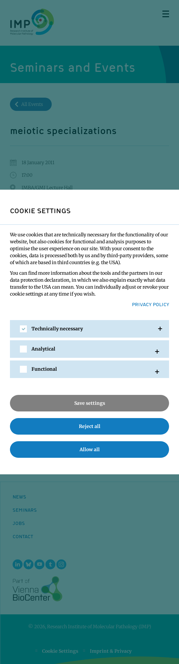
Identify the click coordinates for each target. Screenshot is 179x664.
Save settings (89, 403)
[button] (89, 329)
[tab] (89, 329)
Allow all (90, 449)
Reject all (89, 426)
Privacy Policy (150, 304)
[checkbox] (23, 328)
